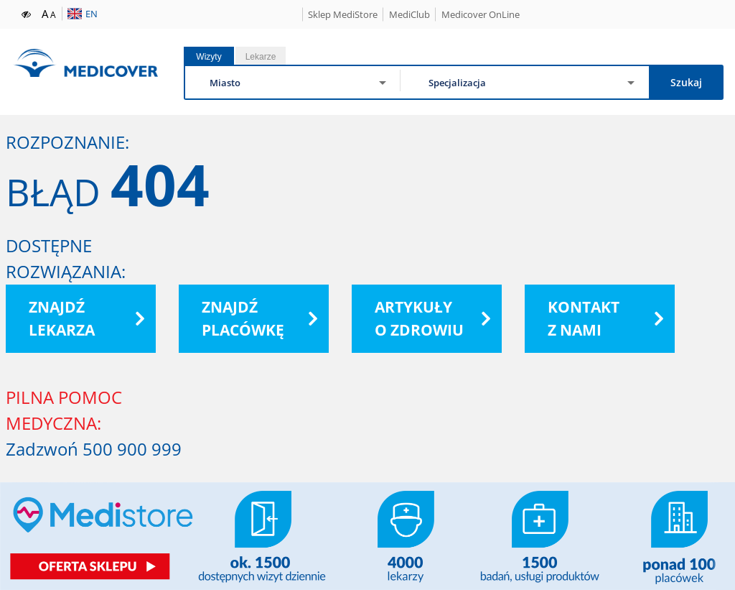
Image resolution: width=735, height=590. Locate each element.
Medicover (85, 63)
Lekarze (260, 57)
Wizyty (208, 57)
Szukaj (686, 82)
